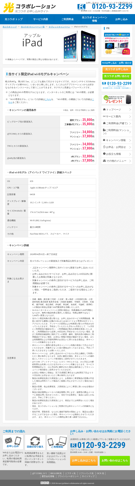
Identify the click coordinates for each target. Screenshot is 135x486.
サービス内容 (40, 19)
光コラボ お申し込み (116, 69)
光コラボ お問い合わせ (116, 76)
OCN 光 (100, 473)
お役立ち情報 (112, 153)
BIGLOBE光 (56, 473)
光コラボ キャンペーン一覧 (33, 27)
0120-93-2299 (116, 83)
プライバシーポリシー (68, 476)
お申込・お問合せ (114, 147)
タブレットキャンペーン (59, 27)
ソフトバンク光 (86, 473)
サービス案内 (112, 116)
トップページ (112, 109)
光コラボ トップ (10, 27)
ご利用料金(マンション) (116, 132)
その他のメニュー (115, 160)
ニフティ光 (70, 473)
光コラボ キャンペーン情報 (94, 19)
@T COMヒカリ (39, 473)
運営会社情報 (48, 476)
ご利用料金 (67, 19)
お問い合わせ (114, 460)
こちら (48, 99)
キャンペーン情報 (114, 140)
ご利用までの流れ (14, 431)
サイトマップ (88, 476)
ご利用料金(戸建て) (115, 123)
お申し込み (121, 19)
